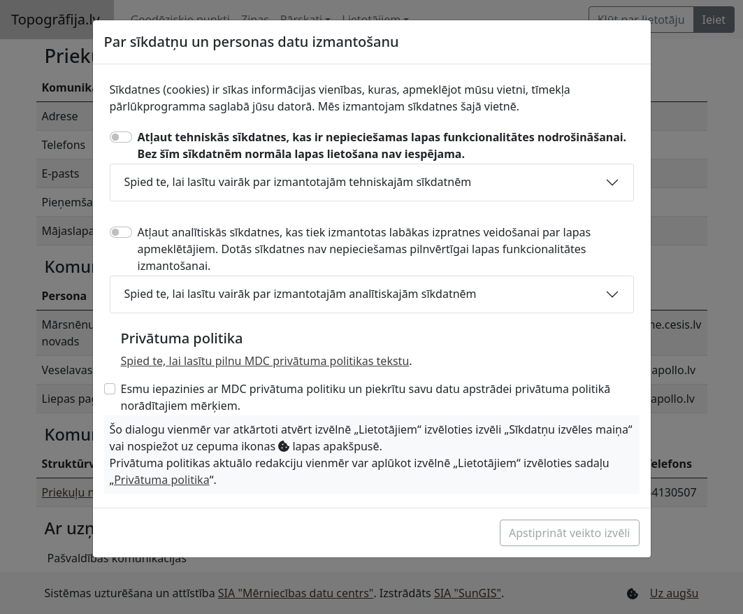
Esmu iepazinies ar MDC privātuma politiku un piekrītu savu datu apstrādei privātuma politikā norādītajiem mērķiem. (366, 397)
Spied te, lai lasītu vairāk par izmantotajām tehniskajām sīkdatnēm (298, 182)
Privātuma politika (161, 479)
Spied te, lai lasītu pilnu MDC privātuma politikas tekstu (265, 361)
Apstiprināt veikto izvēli (569, 533)
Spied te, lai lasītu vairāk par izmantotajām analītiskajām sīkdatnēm (300, 293)
